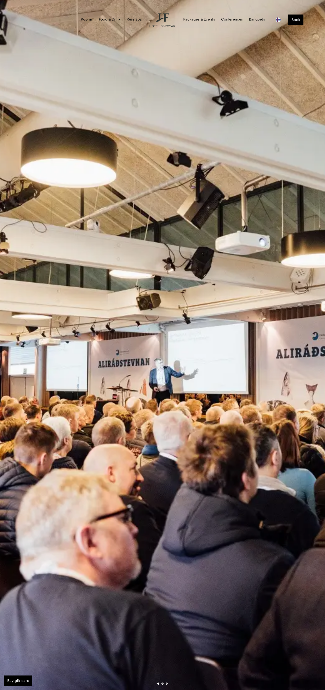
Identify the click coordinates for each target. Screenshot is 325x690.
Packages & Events (199, 19)
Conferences (232, 19)
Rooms (87, 19)
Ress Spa (134, 19)
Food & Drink (109, 19)
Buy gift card (18, 681)
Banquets (257, 19)
